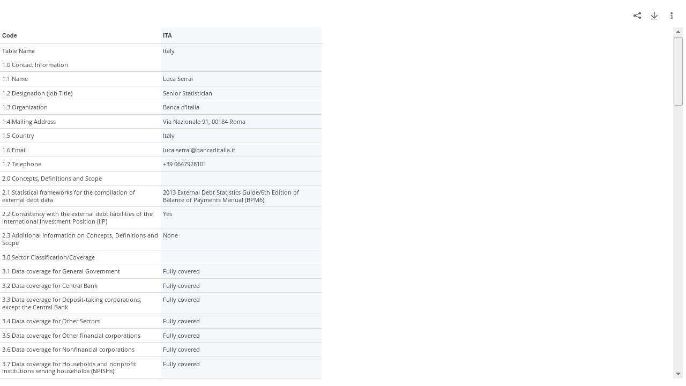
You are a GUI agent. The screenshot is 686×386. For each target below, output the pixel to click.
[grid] (341, 202)
